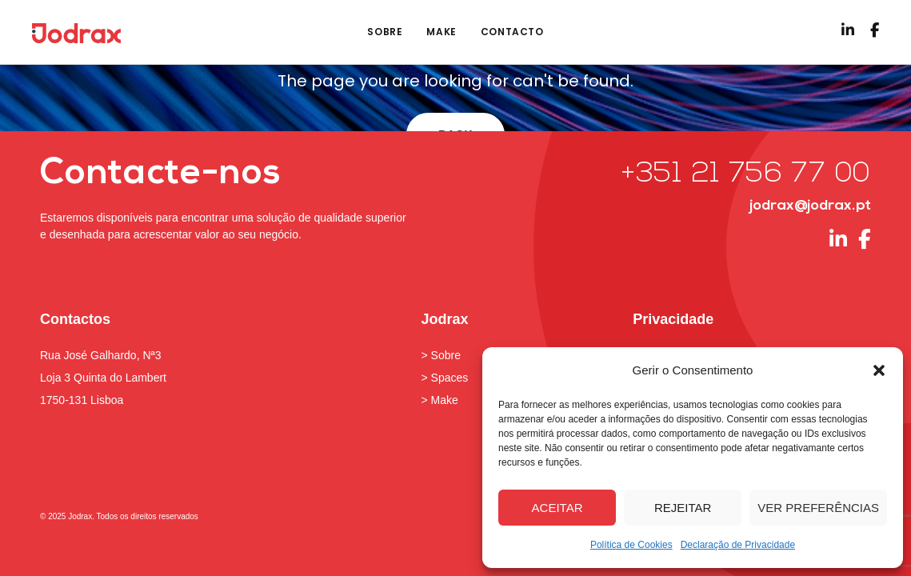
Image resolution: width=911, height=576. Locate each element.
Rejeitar (682, 507)
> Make (440, 400)
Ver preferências (818, 507)
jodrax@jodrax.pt (810, 206)
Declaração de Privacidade (738, 544)
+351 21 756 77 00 (746, 175)
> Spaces (445, 377)
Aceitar (557, 507)
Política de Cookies (631, 544)
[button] (879, 370)
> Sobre (441, 355)
